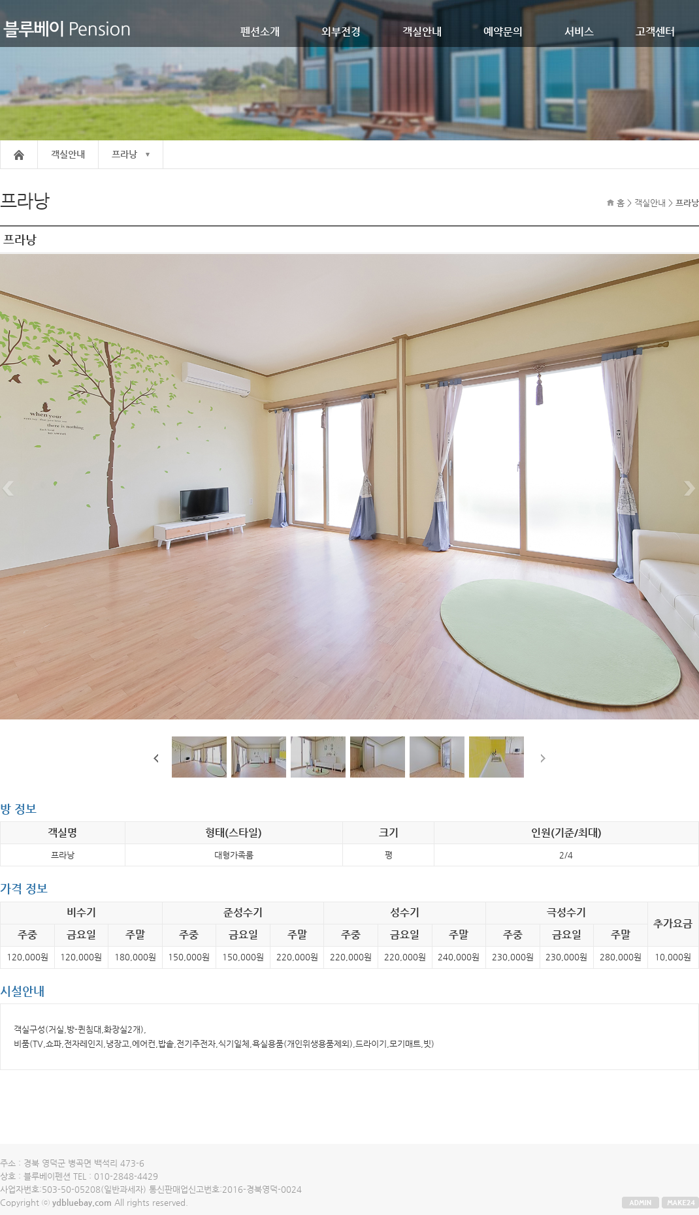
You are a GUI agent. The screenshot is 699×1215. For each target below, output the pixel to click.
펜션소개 (260, 31)
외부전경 (341, 31)
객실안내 (422, 31)
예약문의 (503, 31)
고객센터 (655, 31)
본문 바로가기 (0, 0)
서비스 (579, 31)
